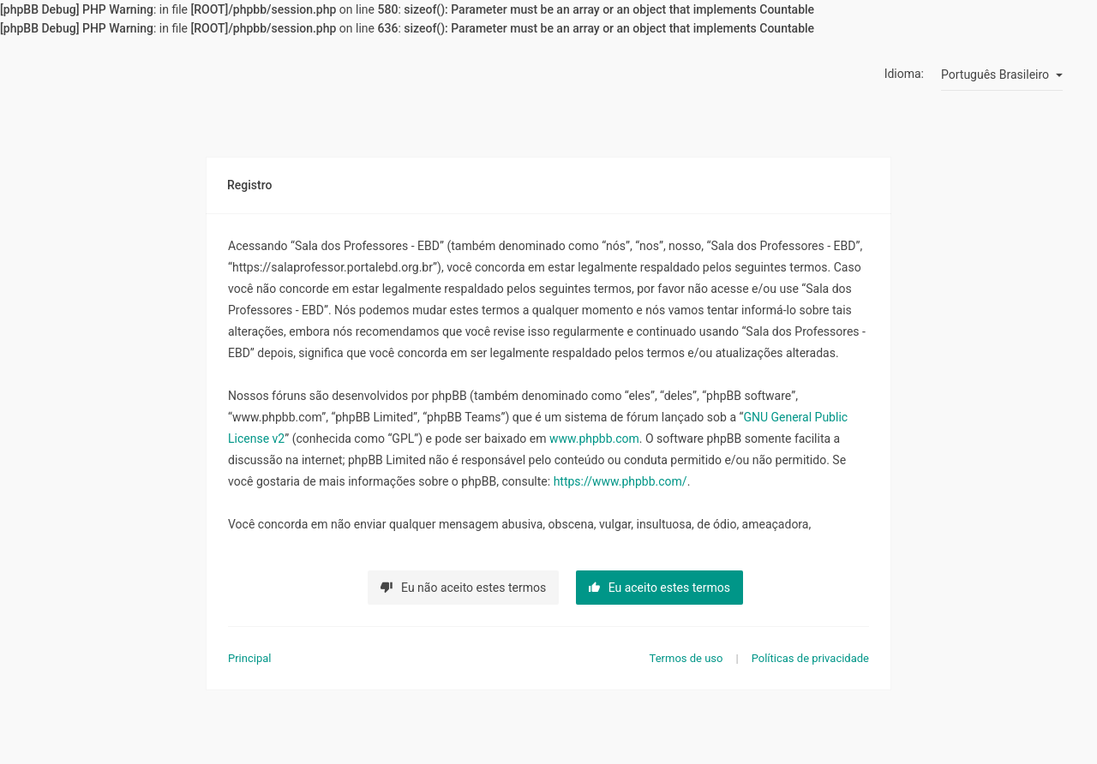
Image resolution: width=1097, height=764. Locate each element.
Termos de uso (686, 658)
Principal (249, 658)
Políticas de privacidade (810, 658)
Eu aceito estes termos (659, 587)
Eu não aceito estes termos (463, 587)
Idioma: (904, 74)
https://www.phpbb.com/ (620, 481)
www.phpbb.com (594, 438)
